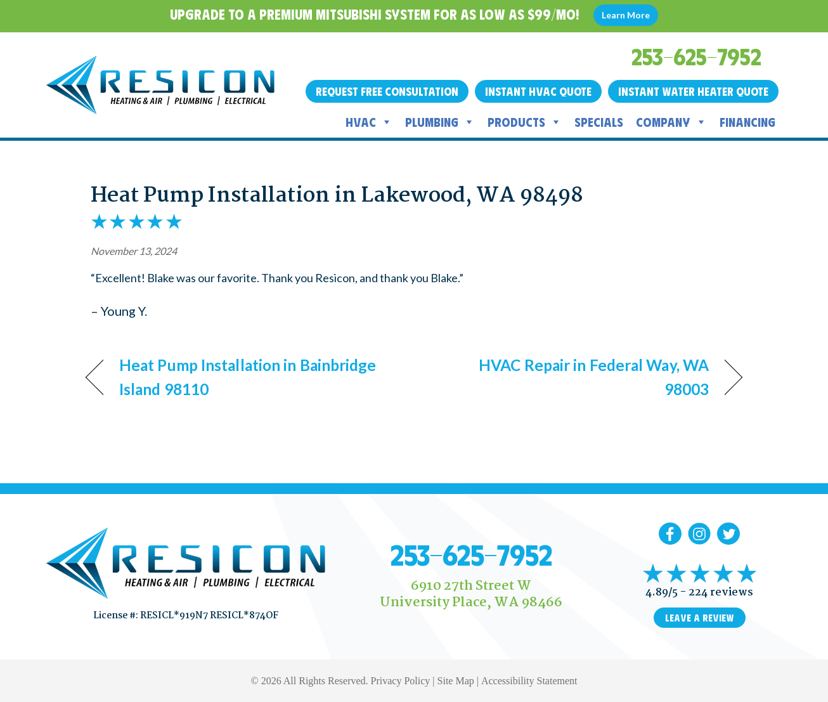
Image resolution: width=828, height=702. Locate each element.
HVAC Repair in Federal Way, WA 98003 (571, 377)
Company (671, 121)
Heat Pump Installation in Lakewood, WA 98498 (337, 196)
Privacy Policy (400, 680)
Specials (598, 121)
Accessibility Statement (529, 680)
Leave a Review (699, 617)
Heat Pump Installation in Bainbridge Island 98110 (248, 377)
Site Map (455, 680)
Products (525, 121)
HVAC (369, 121)
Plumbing (440, 121)
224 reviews (721, 592)
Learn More (626, 15)
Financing (747, 121)
